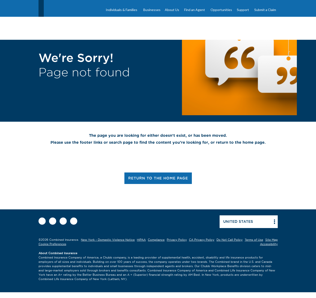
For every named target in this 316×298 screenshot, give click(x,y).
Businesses (152, 10)
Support (243, 10)
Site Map (271, 239)
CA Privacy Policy (201, 239)
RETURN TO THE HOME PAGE (158, 178)
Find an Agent (194, 10)
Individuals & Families (121, 10)
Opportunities (221, 10)
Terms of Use (254, 239)
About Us (172, 10)
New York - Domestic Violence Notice (108, 239)
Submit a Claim (265, 10)
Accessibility (269, 244)
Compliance (156, 239)
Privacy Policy (177, 239)
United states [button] (238, 221)
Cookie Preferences (52, 244)
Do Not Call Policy (229, 239)
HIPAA (141, 239)
